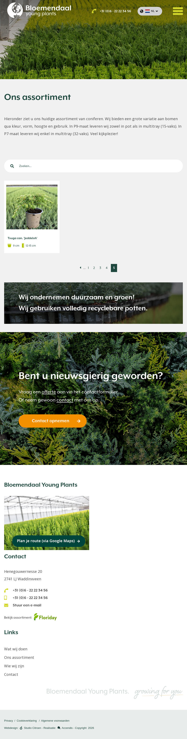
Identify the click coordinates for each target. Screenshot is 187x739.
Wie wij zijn (14, 665)
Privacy (8, 720)
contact (64, 400)
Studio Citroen (32, 727)
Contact (11, 674)
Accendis (67, 727)
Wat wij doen (15, 648)
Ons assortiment (19, 657)
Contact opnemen (50, 420)
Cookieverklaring (27, 720)
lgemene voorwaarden (56, 720)
